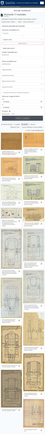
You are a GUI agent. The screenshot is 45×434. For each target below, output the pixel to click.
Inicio (3, 99)
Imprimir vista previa (6, 124)
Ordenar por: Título (14, 127)
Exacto (13, 114)
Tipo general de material (7, 87)
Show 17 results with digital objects (35, 130)
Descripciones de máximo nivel (10, 92)
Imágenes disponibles (6, 69)
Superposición (6, 114)
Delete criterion (22, 43)
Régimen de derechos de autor (8, 81)
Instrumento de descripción (8, 75)
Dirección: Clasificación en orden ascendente (32, 127)
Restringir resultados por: (22, 10)
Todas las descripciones (24, 92)
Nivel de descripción (6, 64)
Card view (25, 124)
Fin (2, 104)
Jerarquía (17, 124)
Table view (32, 124)
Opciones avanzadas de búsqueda (13, 26)
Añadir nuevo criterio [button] (8, 48)
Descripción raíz (5, 54)
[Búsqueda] (22, 33)
